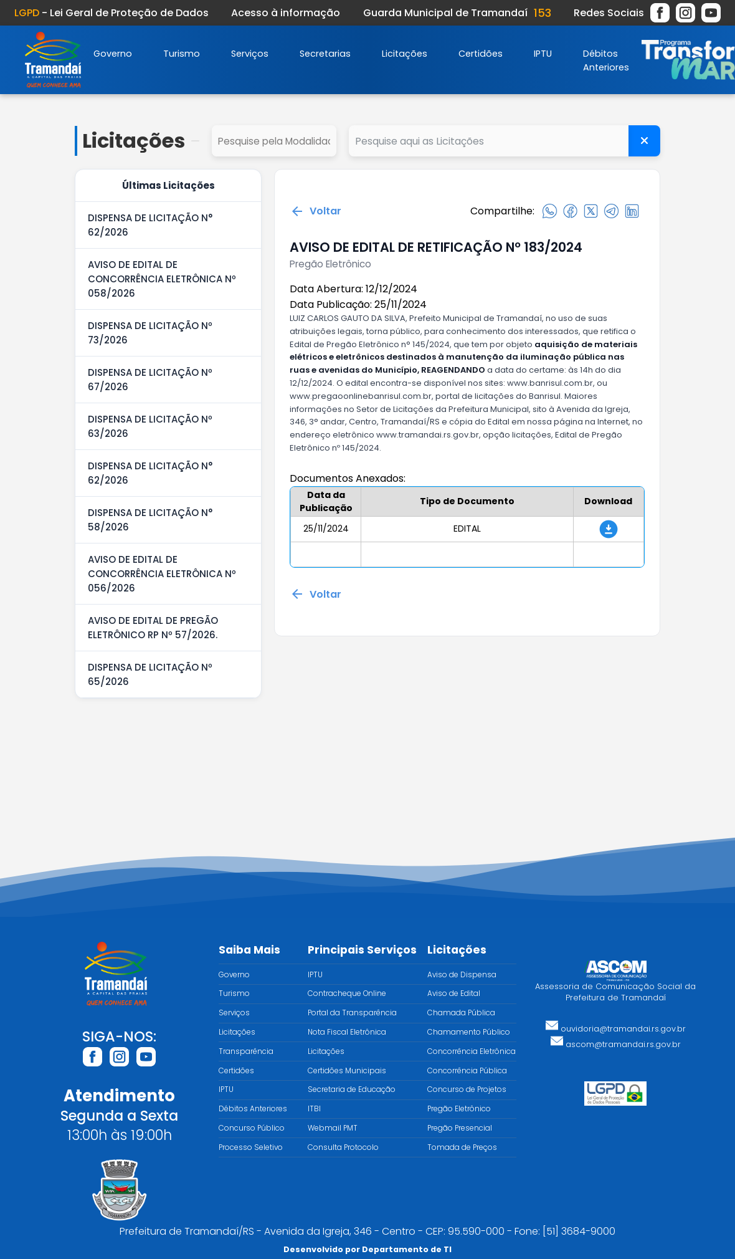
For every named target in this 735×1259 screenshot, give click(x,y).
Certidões (480, 53)
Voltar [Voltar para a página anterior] (315, 211)
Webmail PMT (333, 1128)
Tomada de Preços (462, 1147)
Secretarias (325, 53)
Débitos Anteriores (253, 1109)
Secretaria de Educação (352, 1089)
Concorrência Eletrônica (471, 1051)
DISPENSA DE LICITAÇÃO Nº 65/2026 (150, 674)
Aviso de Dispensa (461, 975)
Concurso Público (252, 1128)
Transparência (246, 1051)
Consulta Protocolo (343, 1147)
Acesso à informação (285, 13)
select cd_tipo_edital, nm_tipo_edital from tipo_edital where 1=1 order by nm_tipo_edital (274, 140)
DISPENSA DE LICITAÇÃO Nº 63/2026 (150, 426)
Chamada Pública (461, 1013)
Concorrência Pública (467, 1071)
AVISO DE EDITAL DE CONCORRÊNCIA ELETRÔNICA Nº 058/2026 (162, 279)
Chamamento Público (468, 1032)
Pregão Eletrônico (459, 1109)
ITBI (314, 1109)
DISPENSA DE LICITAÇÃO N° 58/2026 (150, 520)
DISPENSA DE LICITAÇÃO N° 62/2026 (150, 225)
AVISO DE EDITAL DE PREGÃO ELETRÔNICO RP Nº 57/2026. (153, 627)
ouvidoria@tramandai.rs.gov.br (616, 1028)
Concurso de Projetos (466, 1089)
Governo (112, 53)
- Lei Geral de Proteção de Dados (111, 13)
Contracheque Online (347, 993)
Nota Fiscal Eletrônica (347, 1032)
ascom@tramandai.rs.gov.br (616, 1044)
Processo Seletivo (251, 1147)
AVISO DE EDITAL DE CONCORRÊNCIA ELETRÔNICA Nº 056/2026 (162, 574)
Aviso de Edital (453, 993)
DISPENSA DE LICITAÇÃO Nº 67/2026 (150, 379)
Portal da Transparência (352, 1013)
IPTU (543, 53)
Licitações (404, 53)
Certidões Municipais (347, 1071)
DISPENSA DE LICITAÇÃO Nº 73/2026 (150, 333)
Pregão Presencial (459, 1128)
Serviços (249, 53)
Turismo (181, 53)
